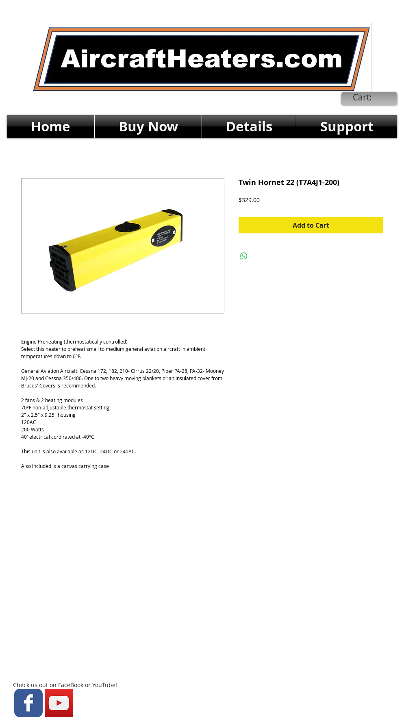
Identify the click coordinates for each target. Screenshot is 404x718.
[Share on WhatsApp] (244, 256)
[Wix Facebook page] (28, 703)
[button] (148, 126)
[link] (368, 97)
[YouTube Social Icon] (59, 703)
